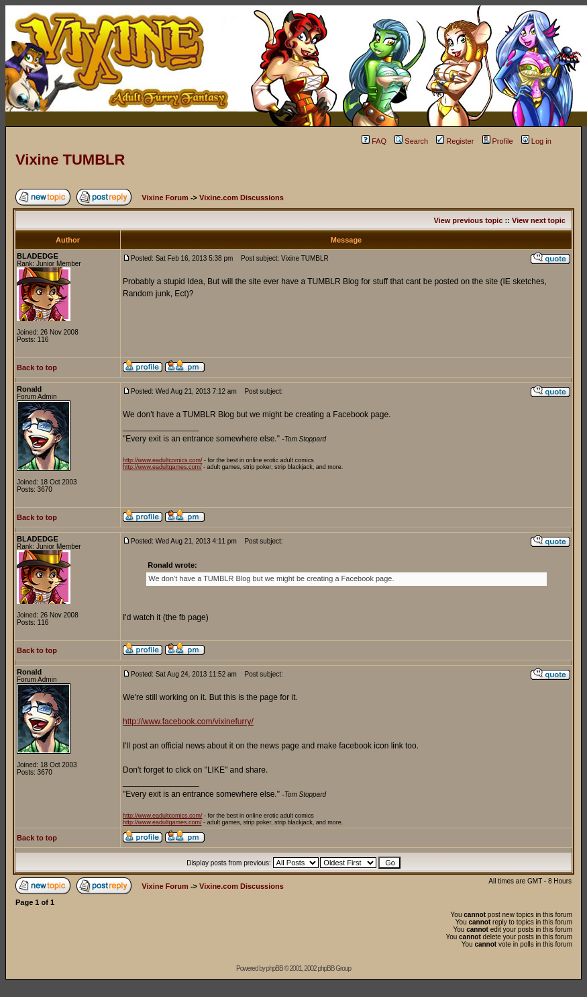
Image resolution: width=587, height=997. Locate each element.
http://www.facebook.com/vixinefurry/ (188, 721)
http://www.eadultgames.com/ (162, 467)
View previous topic (467, 220)
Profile (497, 141)
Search (411, 141)
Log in (536, 141)
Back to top (37, 367)
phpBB (274, 968)
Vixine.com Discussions (241, 197)
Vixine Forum (165, 197)
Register (455, 141)
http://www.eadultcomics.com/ (163, 460)
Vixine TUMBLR (70, 159)
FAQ (374, 141)
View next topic (539, 220)
